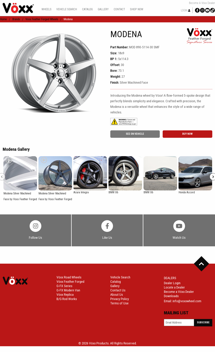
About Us (116, 295)
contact (119, 9)
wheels (46, 9)
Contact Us (117, 290)
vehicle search (66, 9)
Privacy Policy (119, 299)
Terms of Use (119, 303)
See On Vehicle (135, 133)
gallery (103, 9)
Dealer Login (172, 283)
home (3, 19)
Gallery (115, 286)
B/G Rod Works (67, 299)
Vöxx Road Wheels (69, 277)
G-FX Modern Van (68, 290)
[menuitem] (46, 9)
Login (185, 10)
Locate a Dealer (174, 287)
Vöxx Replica (65, 295)
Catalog (115, 282)
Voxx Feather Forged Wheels (41, 19)
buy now (187, 133)
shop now (136, 9)
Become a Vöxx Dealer (202, 3)
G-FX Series (64, 286)
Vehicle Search (120, 277)
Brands (16, 19)
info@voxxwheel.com (187, 301)
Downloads (171, 296)
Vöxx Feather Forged (70, 282)
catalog (87, 9)
